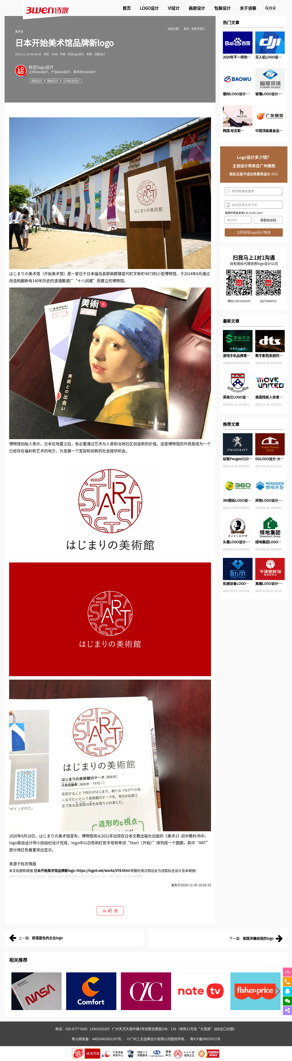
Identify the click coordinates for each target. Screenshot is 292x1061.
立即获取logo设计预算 (254, 232)
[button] (277, 991)
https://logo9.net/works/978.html (103, 870)
